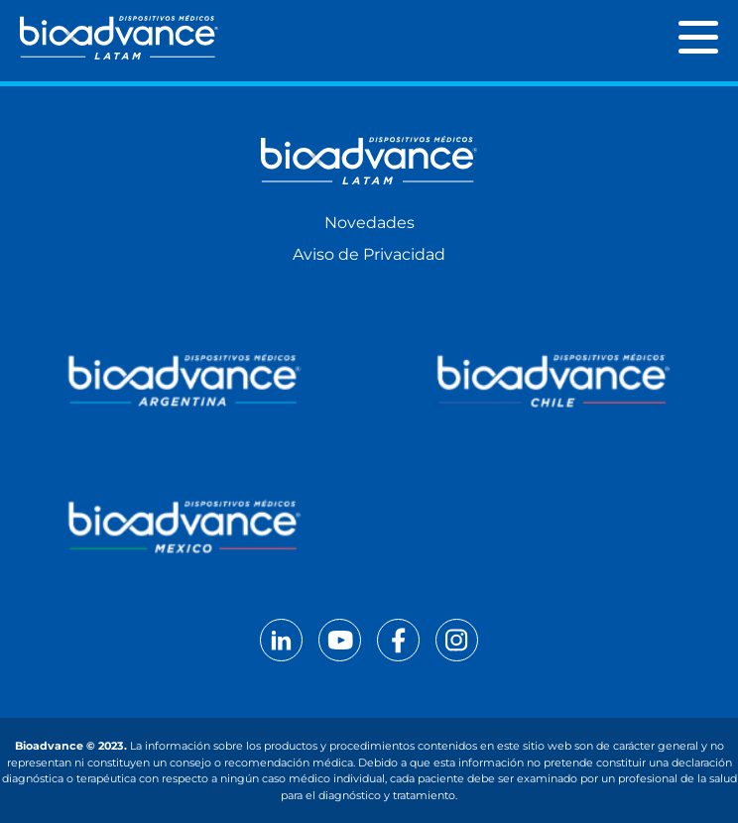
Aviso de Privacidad (369, 254)
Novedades (369, 222)
